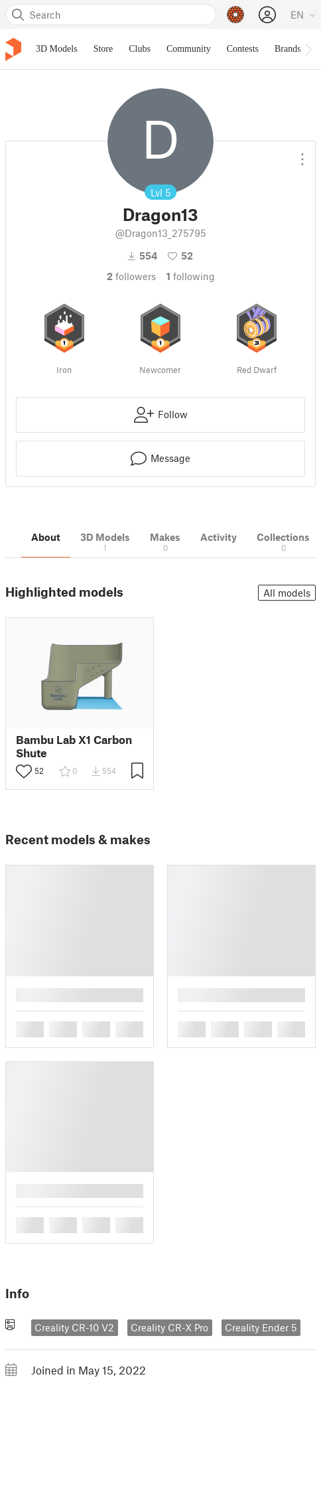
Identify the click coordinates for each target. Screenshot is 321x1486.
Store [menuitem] (103, 49)
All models (286, 593)
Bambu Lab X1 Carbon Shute (74, 746)
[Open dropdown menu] (302, 154)
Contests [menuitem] (243, 49)
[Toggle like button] (24, 771)
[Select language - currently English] (303, 15)
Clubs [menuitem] (140, 49)
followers (131, 276)
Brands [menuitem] (288, 49)
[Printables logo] (13, 49)
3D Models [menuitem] (57, 49)
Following (190, 276)
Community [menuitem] (188, 49)
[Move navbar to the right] (307, 49)
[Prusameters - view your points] (235, 14)
